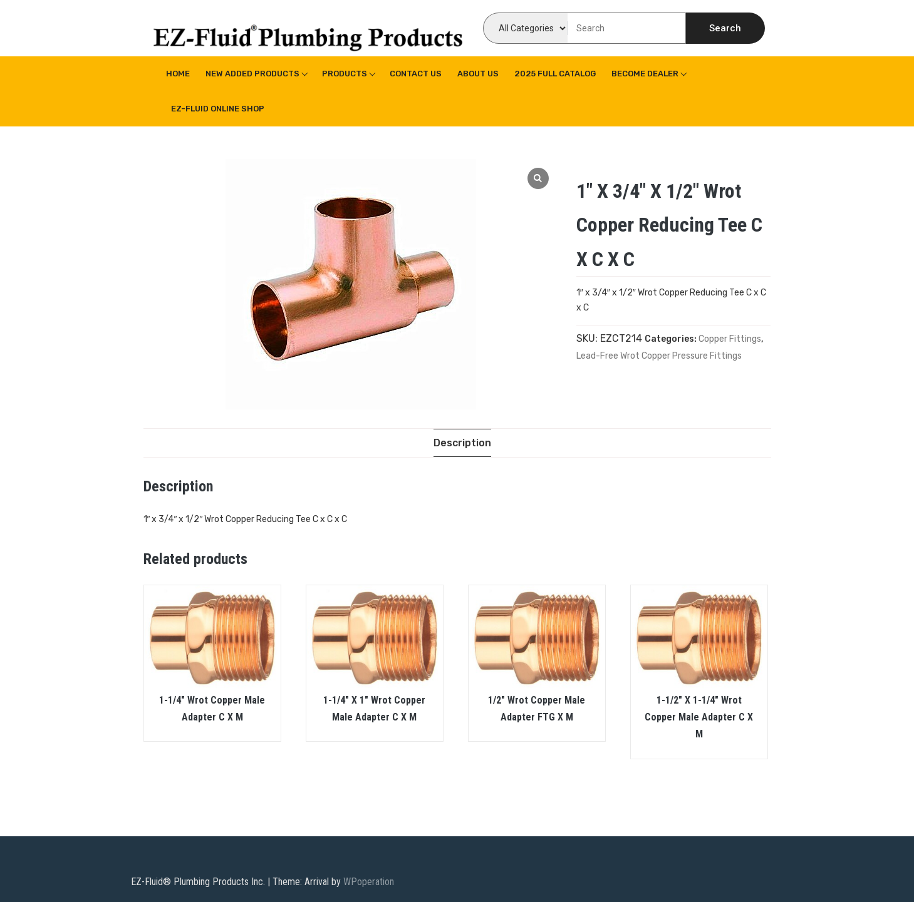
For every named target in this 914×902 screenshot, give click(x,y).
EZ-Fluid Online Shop (217, 108)
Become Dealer (644, 73)
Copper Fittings (729, 339)
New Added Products (252, 73)
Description (462, 443)
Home (178, 73)
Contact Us (416, 73)
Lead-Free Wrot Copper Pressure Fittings (659, 356)
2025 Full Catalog (555, 73)
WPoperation (368, 882)
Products (344, 73)
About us (478, 73)
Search (725, 28)
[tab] (462, 443)
